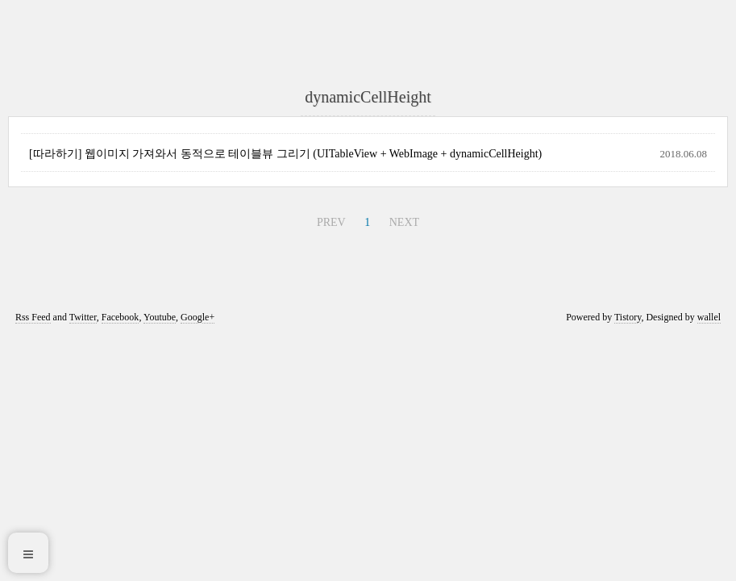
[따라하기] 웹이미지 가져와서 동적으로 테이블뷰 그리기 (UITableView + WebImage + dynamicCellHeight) (285, 154)
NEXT (404, 222)
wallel (709, 317)
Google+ (197, 317)
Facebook (120, 317)
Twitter (83, 317)
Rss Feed (33, 317)
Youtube (159, 317)
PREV (331, 222)
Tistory (627, 317)
